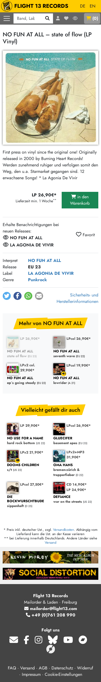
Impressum (31, 674)
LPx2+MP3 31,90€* (75, 454)
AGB (43, 668)
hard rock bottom (27, 440)
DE (82, 6)
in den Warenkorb (80, 200)
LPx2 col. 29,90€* (27, 368)
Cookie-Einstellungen (63, 674)
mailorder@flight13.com (50, 608)
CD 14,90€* (77, 484)
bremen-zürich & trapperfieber (73, 470)
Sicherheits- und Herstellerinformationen (77, 298)
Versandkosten (63, 529)
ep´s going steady (27, 380)
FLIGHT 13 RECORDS (36, 6)
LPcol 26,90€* (79, 338)
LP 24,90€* (76, 489)
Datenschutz (62, 668)
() (92, 18)
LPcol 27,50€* (32, 484)
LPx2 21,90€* (31, 452)
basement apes (73, 440)
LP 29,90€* (30, 425)
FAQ (12, 668)
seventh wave (73, 354)
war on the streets (73, 499)
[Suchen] (47, 18)
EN (92, 6)
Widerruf (85, 668)
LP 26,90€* (30, 338)
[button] (7, 296)
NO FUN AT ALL (44, 260)
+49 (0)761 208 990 (50, 615)
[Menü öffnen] (7, 18)
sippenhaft (27, 501)
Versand (50, 542)
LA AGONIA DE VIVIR (51, 273)
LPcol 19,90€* (78, 365)
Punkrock (37, 280)
